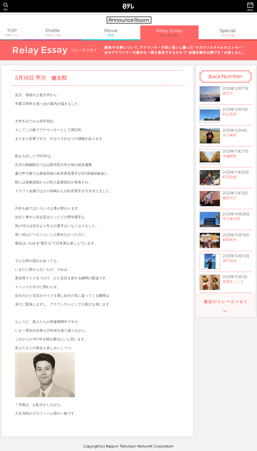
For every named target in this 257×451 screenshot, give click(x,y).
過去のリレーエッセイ (226, 301)
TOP (11, 32)
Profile (52, 32)
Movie (111, 32)
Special (228, 32)
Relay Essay (169, 32)
